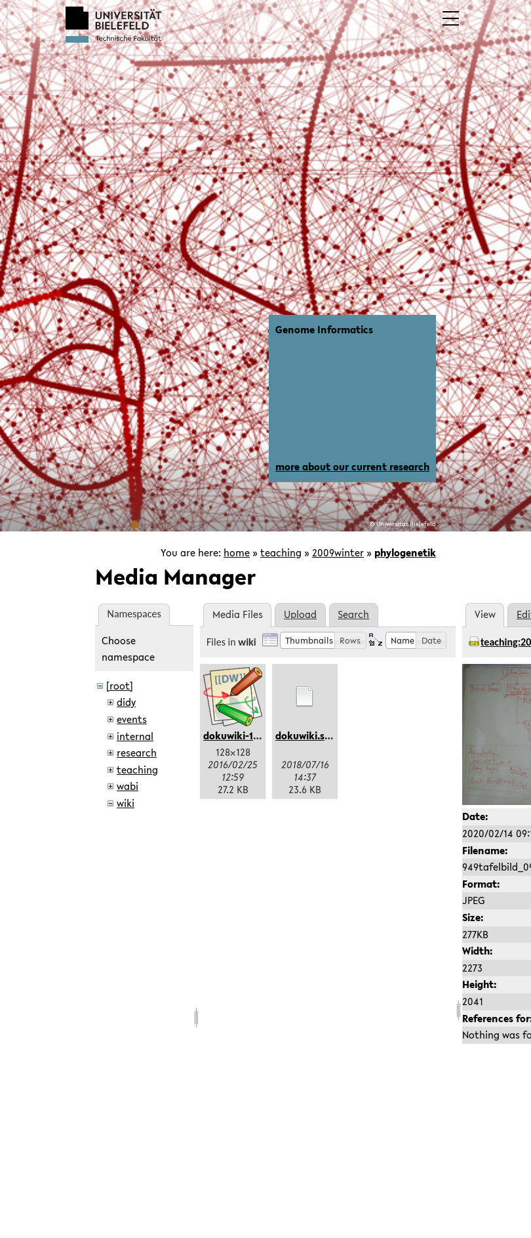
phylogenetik (405, 552)
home (237, 552)
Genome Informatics (324, 329)
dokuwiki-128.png (244, 735)
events (132, 719)
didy (126, 702)
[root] (119, 685)
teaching (281, 552)
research (137, 752)
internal (135, 736)
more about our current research (352, 466)
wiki (125, 803)
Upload (300, 614)
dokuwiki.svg (305, 735)
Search (353, 614)
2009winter (338, 552)
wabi (127, 786)
